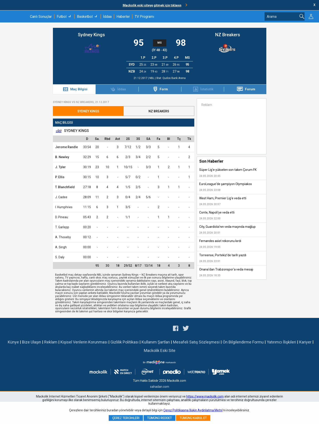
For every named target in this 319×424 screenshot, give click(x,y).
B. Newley (62, 157)
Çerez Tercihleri (125, 418)
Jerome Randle (66, 147)
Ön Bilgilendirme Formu (243, 342)
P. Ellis (59, 177)
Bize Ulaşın (31, 342)
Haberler (123, 16)
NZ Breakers (227, 34)
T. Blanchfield (65, 187)
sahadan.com (159, 386)
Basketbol (85, 16)
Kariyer (305, 342)
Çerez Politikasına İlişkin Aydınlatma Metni (193, 410)
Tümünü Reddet (159, 418)
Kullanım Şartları (156, 342)
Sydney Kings (91, 34)
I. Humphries (63, 207)
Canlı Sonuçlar (41, 16)
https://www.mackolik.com (205, 396)
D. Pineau (61, 217)
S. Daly (59, 257)
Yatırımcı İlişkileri (281, 342)
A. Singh (61, 247)
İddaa (107, 16)
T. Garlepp (62, 227)
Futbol (61, 16)
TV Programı (144, 16)
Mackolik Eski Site (159, 350)
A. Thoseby (63, 237)
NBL (152, 78)
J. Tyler (60, 167)
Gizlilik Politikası (124, 342)
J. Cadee (61, 197)
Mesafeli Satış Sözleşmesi (196, 342)
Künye (13, 342)
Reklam (50, 342)
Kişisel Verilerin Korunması (83, 342)
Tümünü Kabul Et (193, 418)
